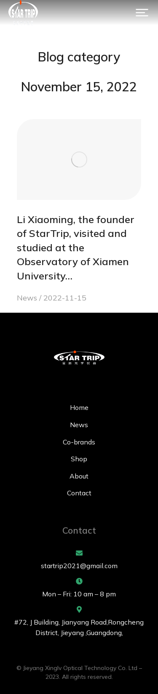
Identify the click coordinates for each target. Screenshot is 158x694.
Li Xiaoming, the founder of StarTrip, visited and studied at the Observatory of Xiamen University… (75, 247)
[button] (142, 12)
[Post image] (79, 159)
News (27, 298)
